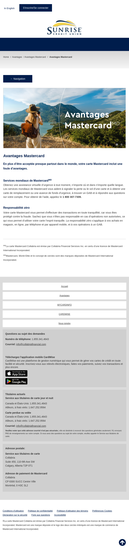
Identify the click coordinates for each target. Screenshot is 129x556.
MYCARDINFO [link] (64, 305)
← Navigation (17, 78)
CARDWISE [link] (64, 314)
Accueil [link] (64, 286)
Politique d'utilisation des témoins (72, 511)
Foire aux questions (40, 515)
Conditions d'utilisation (13, 511)
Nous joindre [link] (64, 323)
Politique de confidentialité (40, 511)
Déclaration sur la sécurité (15, 515)
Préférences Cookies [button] (102, 511)
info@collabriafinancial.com (31, 344)
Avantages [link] (64, 295)
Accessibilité (60, 515)
